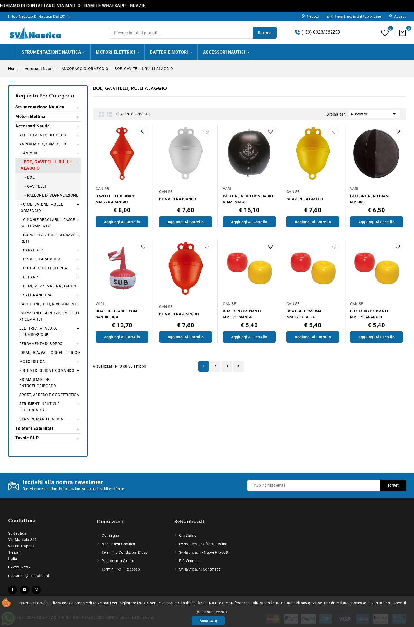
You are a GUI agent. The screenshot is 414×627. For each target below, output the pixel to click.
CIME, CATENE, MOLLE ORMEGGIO (42, 207)
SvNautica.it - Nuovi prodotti (204, 552)
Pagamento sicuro (118, 561)
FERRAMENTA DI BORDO (41, 343)
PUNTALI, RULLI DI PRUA (45, 268)
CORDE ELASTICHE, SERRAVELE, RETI (51, 238)
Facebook (12, 590)
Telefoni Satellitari (34, 428)
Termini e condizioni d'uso (125, 552)
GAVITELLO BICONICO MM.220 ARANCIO (115, 199)
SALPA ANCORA (37, 295)
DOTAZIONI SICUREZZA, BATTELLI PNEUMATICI (49, 316)
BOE (31, 177)
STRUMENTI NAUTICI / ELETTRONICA (39, 407)
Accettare (208, 621)
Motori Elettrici (30, 116)
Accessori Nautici (33, 126)
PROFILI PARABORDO (42, 259)
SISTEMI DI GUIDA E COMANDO (46, 370)
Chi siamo (188, 535)
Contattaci (21, 521)
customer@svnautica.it (28, 575)
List (109, 114)
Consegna (110, 535)
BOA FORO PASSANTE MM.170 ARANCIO (369, 314)
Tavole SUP (27, 437)
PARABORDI (34, 250)
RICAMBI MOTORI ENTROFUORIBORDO (37, 382)
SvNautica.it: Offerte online (203, 544)
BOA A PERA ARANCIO (179, 314)
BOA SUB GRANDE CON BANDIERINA (116, 314)
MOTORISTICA (32, 361)
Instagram (36, 590)
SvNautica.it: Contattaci (200, 569)
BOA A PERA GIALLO (304, 199)
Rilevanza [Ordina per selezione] (374, 113)
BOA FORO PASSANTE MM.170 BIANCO (242, 314)
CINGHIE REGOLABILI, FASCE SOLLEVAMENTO (48, 222)
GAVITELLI (36, 186)
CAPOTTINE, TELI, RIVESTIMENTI (48, 304)
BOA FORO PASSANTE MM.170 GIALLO (306, 314)
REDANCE (32, 277)
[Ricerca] (193, 33)
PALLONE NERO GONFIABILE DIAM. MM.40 (249, 199)
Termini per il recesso (121, 569)
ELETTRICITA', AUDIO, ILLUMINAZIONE (38, 331)
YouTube (24, 590)
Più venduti (189, 561)
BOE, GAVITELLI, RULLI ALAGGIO (46, 165)
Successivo (238, 366)
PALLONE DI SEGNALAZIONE (52, 195)
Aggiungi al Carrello (122, 222)
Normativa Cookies (118, 544)
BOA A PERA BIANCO (177, 199)
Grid (101, 114)
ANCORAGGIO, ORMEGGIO (42, 144)
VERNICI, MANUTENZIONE (42, 419)
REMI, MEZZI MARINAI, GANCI (49, 286)
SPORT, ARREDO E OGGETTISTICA (49, 395)
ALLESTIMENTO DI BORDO (42, 135)
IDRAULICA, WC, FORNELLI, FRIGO (49, 352)
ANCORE (31, 153)
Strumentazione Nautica (39, 107)
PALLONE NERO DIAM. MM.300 (370, 199)
